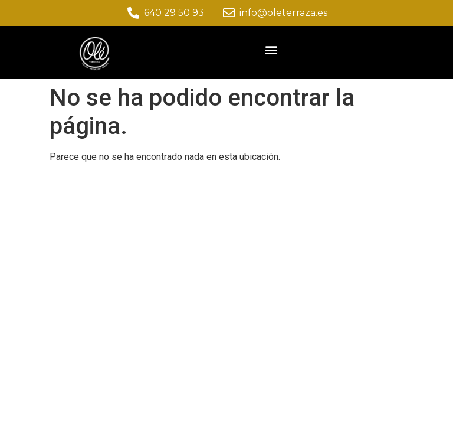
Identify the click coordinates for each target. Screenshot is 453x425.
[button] (271, 49)
